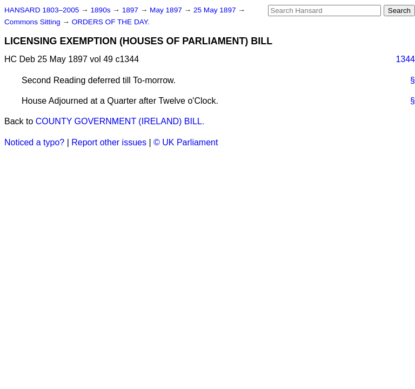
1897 (131, 10)
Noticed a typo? (34, 142)
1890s (101, 10)
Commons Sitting (33, 22)
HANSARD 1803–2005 (41, 10)
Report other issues (108, 142)
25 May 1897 (215, 10)
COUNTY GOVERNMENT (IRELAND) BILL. (120, 121)
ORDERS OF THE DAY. (111, 22)
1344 (405, 59)
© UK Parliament (185, 142)
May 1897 (167, 10)
